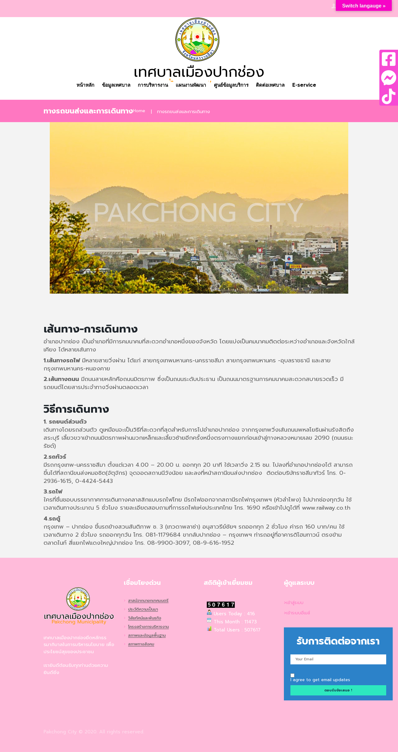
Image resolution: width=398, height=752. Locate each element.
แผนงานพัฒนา (192, 85)
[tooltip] (388, 59)
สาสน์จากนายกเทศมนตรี (151, 600)
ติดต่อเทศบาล (275, 85)
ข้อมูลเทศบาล (112, 85)
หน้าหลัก (79, 85)
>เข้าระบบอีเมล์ (298, 612)
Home (139, 111)
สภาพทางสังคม (143, 645)
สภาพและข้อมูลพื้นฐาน (149, 636)
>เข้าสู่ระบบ (295, 602)
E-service (310, 85)
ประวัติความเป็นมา (145, 609)
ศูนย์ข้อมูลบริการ (233, 85)
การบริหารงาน (151, 85)
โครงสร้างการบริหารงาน (150, 627)
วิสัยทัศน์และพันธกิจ (146, 618)
